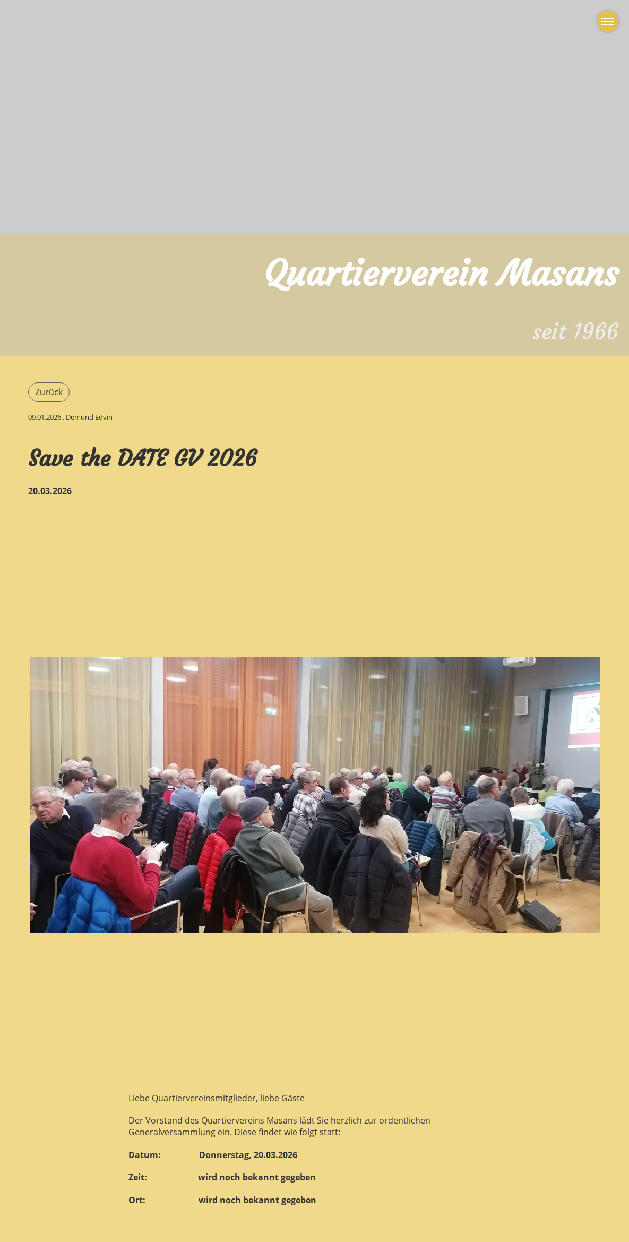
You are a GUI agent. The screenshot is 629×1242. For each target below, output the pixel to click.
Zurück (49, 392)
